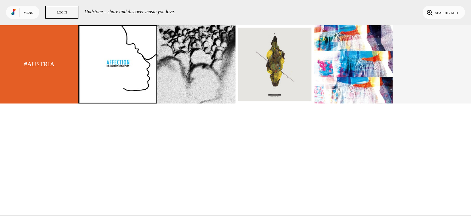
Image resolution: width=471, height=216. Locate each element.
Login (62, 12)
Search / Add (442, 12)
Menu (28, 12)
